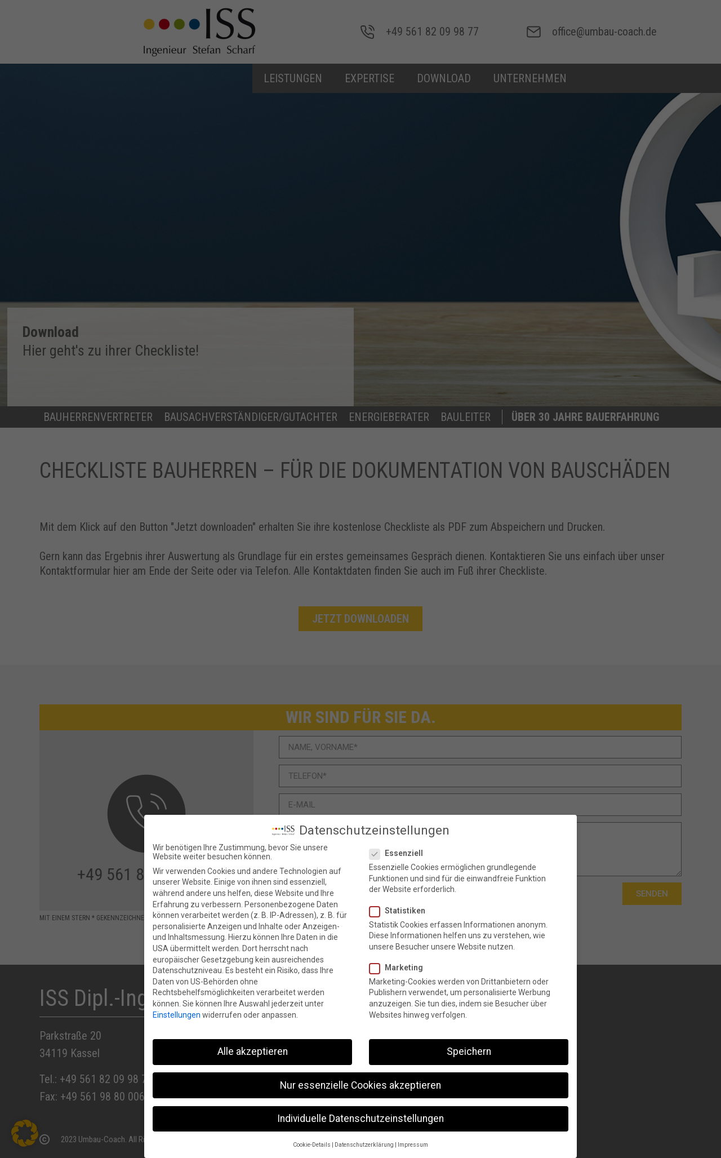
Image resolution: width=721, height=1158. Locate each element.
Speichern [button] (469, 1049)
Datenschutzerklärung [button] (364, 1142)
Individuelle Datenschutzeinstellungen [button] (360, 1115)
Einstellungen (177, 1012)
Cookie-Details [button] (312, 1142)
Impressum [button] (413, 1142)
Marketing (399, 964)
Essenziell (399, 850)
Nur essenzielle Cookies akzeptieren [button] (360, 1082)
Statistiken (401, 907)
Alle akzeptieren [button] (252, 1049)
